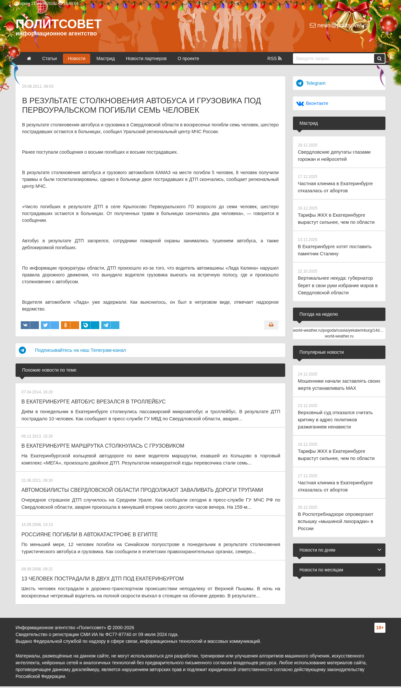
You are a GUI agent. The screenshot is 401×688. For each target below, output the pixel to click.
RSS (274, 58)
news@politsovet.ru (339, 25)
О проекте (188, 58)
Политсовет (59, 24)
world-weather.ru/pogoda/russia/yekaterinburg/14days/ (340, 324)
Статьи (49, 58)
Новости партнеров (146, 58)
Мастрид (105, 58)
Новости (76, 58)
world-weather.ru (339, 330)
